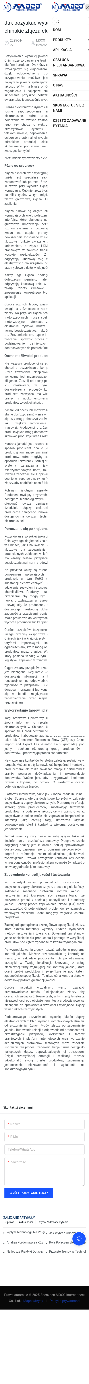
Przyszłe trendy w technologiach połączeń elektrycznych (67, 1251)
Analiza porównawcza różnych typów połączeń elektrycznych (25, 1242)
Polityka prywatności (65, 1301)
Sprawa (10, 1222)
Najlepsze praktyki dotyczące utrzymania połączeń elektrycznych (25, 1251)
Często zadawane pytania (53, 1222)
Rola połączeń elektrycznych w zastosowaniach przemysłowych (67, 1242)
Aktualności (26, 1222)
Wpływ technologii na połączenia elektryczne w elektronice (26, 1232)
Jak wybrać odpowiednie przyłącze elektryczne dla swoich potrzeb (67, 1233)
